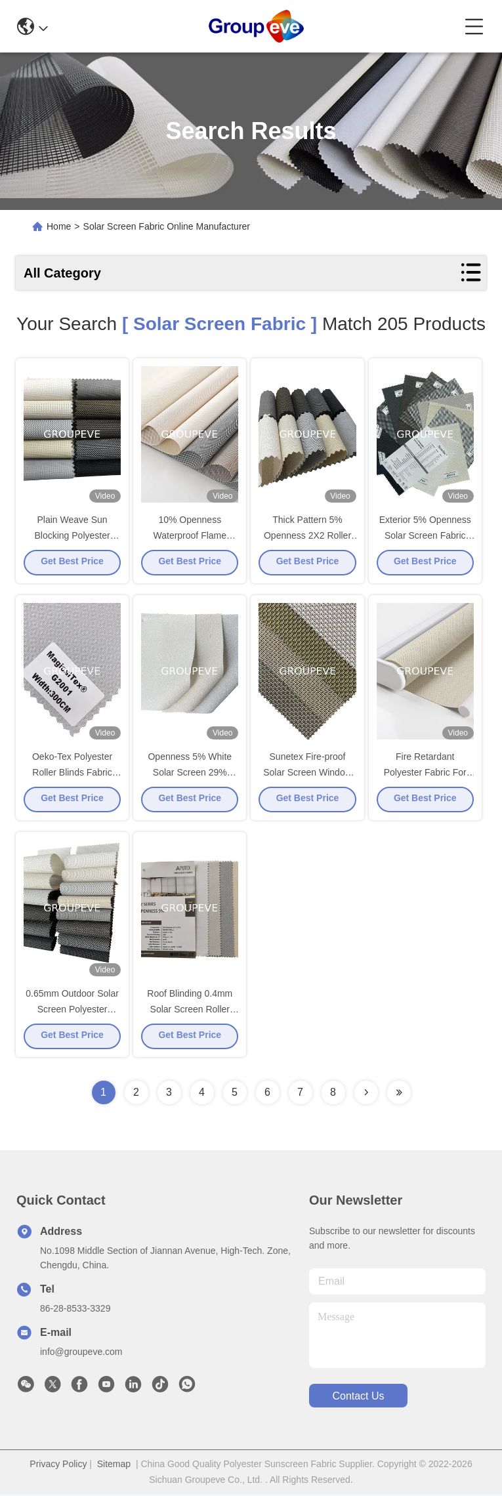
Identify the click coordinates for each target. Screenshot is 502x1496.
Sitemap (114, 1466)
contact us (358, 1397)
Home (59, 226)
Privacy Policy (58, 1466)
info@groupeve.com (81, 1353)
